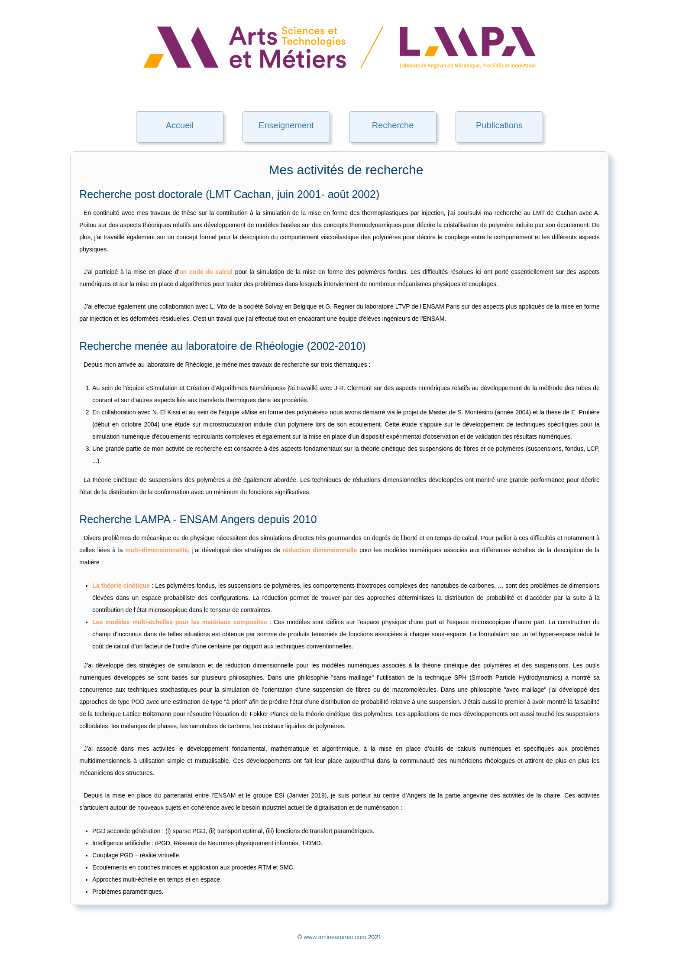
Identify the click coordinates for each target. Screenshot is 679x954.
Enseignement (286, 125)
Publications (499, 125)
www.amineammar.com (335, 937)
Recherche (393, 125)
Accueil (180, 125)
